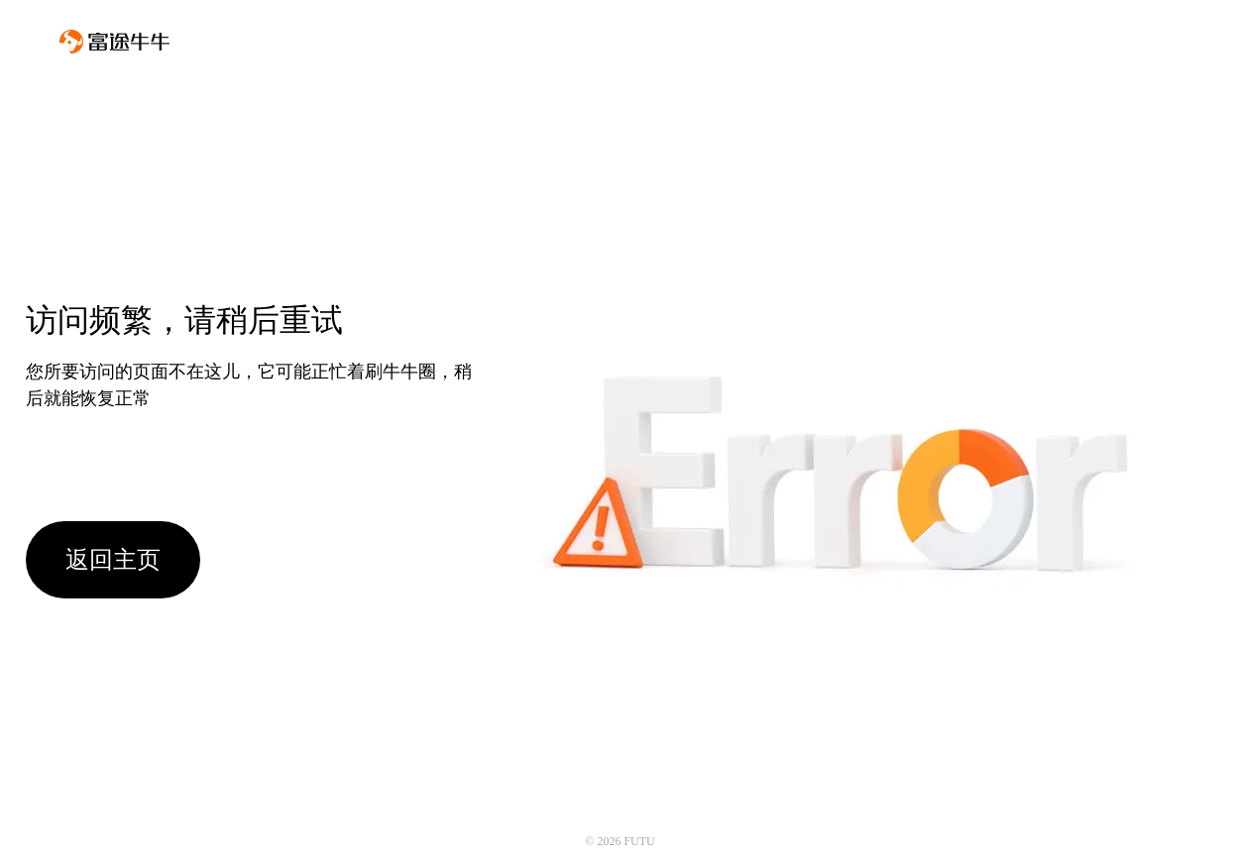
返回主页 (113, 560)
